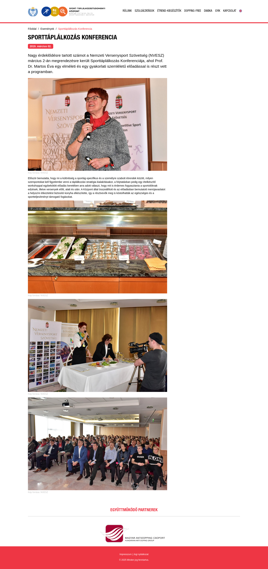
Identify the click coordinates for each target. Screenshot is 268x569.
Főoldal (32, 28)
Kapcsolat (229, 11)
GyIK (217, 11)
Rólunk (127, 11)
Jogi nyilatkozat (141, 554)
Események (47, 28)
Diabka (208, 11)
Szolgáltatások (144, 11)
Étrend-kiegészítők (169, 11)
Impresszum (125, 554)
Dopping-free (192, 11)
